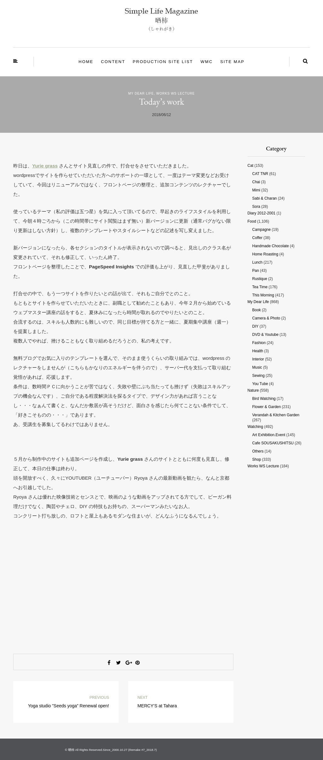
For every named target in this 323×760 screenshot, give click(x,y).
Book (256, 310)
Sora (256, 206)
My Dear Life (141, 93)
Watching (255, 426)
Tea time (260, 287)
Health (257, 351)
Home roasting (265, 254)
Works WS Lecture (175, 93)
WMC (207, 61)
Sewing (258, 375)
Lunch (257, 262)
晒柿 (71, 749)
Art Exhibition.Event (268, 435)
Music (257, 367)
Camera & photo (266, 318)
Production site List (163, 61)
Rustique (259, 279)
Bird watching (264, 398)
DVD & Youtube (265, 334)
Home (86, 61)
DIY (255, 326)
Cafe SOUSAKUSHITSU (273, 443)
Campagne (261, 229)
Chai (256, 182)
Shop (256, 459)
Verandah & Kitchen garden (275, 415)
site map (232, 61)
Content (113, 61)
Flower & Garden (266, 407)
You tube (260, 384)
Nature (253, 390)
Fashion (259, 343)
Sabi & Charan (264, 198)
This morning (263, 295)
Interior (258, 359)
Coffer (257, 238)
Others (258, 451)
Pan (255, 270)
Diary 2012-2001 (262, 213)
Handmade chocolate (270, 246)
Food (252, 221)
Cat (251, 165)
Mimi (256, 190)
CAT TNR (260, 174)
